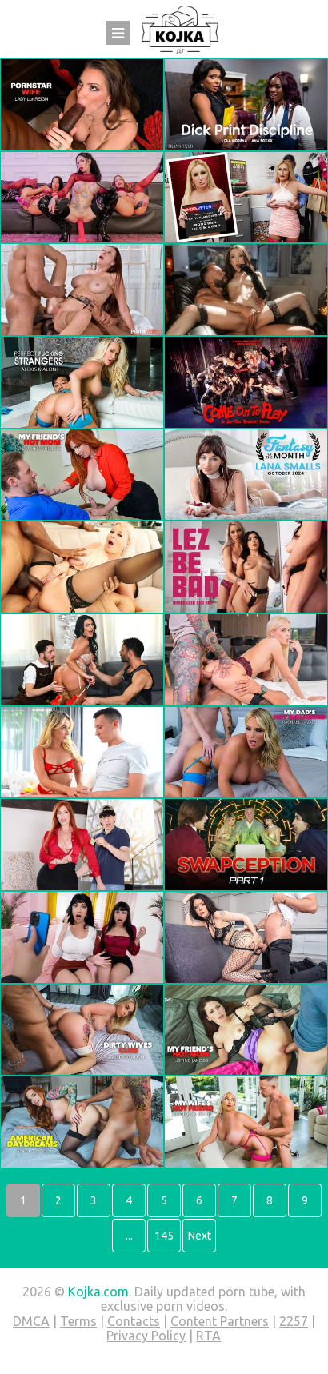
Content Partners (219, 1321)
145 (164, 1235)
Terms (78, 1321)
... (129, 1235)
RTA (208, 1335)
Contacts (133, 1321)
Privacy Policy (146, 1335)
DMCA (31, 1321)
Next (199, 1235)
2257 (293, 1321)
